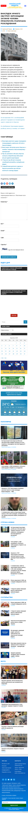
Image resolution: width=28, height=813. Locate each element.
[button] (25, 5)
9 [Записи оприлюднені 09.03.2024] (20, 345)
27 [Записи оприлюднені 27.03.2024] (9, 354)
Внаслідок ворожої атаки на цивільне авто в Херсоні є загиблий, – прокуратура (18, 645)
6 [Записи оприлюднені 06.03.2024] (9, 345)
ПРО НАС (14, 315)
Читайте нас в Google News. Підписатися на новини (14, 393)
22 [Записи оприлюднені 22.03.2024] (17, 351)
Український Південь (14, 4)
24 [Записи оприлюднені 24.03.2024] (24, 351)
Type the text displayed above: (16, 250)
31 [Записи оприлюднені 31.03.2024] (24, 354)
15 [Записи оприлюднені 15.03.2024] (16, 348)
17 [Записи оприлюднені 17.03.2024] (24, 348)
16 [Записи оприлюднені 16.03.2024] (20, 348)
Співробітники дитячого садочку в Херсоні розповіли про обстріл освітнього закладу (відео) (12, 168)
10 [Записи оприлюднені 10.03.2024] (24, 345)
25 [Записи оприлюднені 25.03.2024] (2, 354)
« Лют (2, 358)
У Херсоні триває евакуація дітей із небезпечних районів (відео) (18, 590)
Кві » (6, 358)
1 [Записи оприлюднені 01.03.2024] (16, 343)
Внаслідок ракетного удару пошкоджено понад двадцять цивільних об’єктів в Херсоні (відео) (14, 143)
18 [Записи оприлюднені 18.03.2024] (2, 351)
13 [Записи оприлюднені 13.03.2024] (9, 348)
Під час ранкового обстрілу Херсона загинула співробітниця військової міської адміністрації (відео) (13, 156)
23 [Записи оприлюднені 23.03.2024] (20, 351)
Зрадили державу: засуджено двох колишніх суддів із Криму (18, 654)
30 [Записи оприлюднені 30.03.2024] (20, 354)
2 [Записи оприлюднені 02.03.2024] (20, 343)
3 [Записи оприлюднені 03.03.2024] (24, 343)
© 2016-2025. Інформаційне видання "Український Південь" (14, 809)
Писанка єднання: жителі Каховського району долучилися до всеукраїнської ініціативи (12, 682)
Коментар (4, 202)
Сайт (2, 237)
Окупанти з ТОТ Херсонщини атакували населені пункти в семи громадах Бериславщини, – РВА (12, 490)
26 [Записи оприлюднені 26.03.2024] (6, 354)
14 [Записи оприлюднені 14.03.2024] (13, 348)
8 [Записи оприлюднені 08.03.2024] (16, 345)
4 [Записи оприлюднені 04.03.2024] (1, 345)
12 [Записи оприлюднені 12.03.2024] (5, 348)
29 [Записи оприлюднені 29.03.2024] (17, 354)
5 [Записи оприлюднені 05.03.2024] (5, 345)
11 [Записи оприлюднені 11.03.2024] (1, 348)
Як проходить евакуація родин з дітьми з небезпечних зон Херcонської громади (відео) (17, 633)
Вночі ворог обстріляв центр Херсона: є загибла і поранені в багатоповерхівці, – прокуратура (14, 149)
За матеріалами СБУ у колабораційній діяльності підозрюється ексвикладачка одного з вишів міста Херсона (13, 120)
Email (3, 230)
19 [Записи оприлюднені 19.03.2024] (5, 351)
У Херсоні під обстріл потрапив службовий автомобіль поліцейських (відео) (13, 162)
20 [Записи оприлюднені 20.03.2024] (9, 351)
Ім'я (2, 223)
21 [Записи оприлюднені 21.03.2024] (13, 351)
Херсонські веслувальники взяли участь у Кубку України (18, 622)
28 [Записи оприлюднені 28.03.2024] (13, 354)
